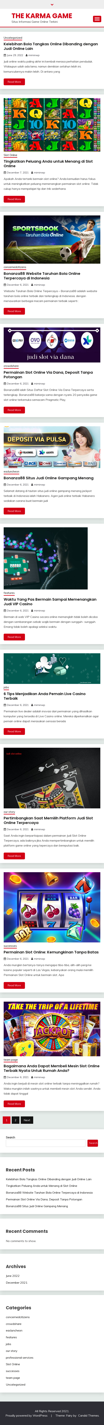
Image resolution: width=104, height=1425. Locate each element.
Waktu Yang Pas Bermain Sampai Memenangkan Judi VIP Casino (50, 602)
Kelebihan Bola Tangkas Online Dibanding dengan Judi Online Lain (51, 46)
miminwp (34, 55)
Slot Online (10, 155)
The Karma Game (42, 16)
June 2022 (13, 1276)
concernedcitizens (15, 267)
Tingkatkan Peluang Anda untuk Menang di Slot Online (48, 163)
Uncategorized (13, 37)
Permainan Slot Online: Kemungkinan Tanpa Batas (51, 952)
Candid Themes (88, 1415)
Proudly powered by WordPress (27, 1415)
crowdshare (11, 366)
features (9, 593)
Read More (14, 81)
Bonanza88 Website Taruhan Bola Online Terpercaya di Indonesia (42, 276)
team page (11, 1059)
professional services (19, 1357)
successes (10, 946)
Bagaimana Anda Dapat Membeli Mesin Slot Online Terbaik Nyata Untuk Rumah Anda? (52, 1068)
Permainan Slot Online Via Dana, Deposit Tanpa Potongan (48, 375)
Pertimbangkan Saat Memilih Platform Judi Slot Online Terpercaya (48, 820)
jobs (6, 687)
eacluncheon (11, 471)
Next (27, 1120)
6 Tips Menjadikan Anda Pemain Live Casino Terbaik (45, 696)
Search (10, 1137)
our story (9, 812)
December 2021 (17, 1282)
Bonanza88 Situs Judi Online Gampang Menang (49, 478)
